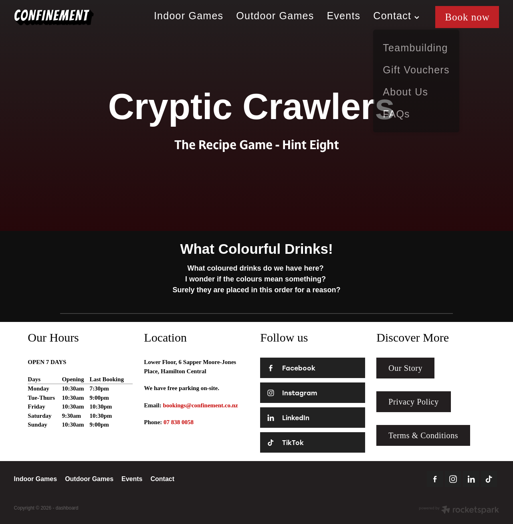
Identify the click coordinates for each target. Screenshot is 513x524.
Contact (396, 15)
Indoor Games (188, 15)
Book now (467, 17)
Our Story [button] (405, 368)
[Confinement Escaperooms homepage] (62, 17)
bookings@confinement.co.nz (200, 405)
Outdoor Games (275, 15)
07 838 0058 (179, 422)
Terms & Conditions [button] (423, 435)
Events (343, 15)
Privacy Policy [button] (413, 401)
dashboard (67, 508)
